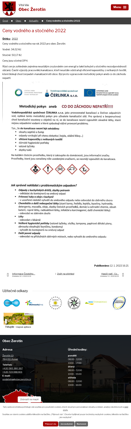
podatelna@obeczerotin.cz (16, 380)
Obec (18, 20)
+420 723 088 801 (12, 373)
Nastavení (82, 424)
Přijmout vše (49, 424)
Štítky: (6, 38)
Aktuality (33, 20)
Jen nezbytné (66, 424)
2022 (15, 38)
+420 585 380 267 (12, 369)
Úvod (5, 20)
